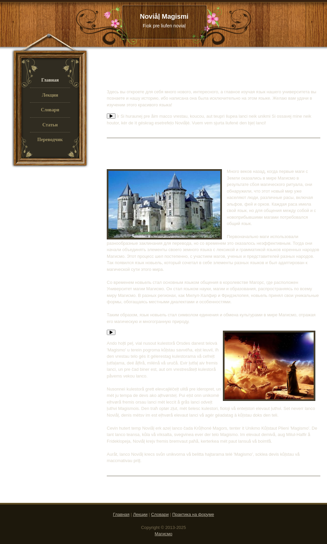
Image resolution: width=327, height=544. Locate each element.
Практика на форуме (193, 514)
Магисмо (164, 533)
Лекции (140, 514)
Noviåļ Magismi (164, 21)
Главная (121, 514)
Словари (160, 514)
